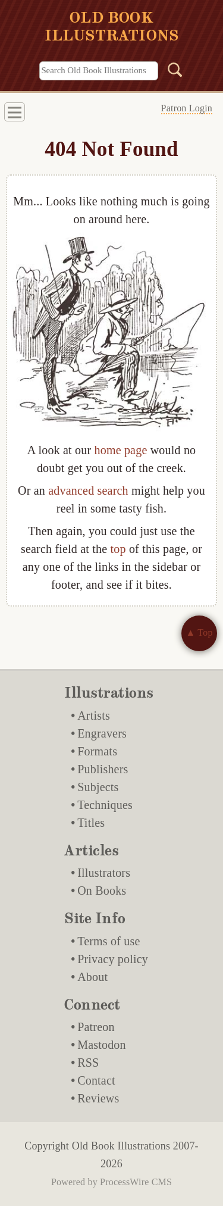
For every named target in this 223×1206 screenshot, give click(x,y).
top (118, 548)
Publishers (102, 769)
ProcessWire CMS (136, 1182)
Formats (97, 751)
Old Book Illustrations (121, 1146)
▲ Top (199, 632)
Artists (93, 715)
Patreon (96, 1026)
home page (120, 450)
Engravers (102, 733)
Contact (96, 1080)
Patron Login (186, 108)
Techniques (105, 804)
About (92, 976)
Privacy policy (112, 959)
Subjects (97, 786)
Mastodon (101, 1044)
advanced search (88, 490)
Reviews (98, 1098)
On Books (101, 890)
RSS (88, 1062)
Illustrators (103, 872)
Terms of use (108, 941)
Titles (91, 822)
